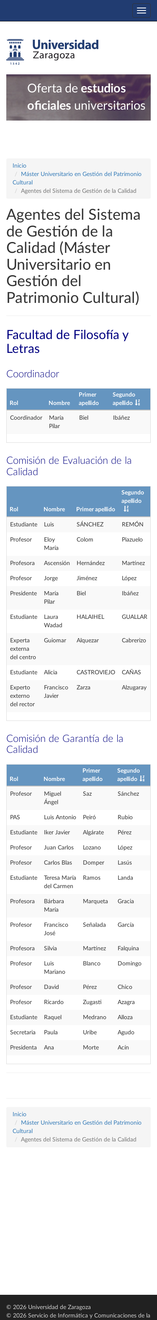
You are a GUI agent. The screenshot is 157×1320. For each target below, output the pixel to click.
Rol (14, 403)
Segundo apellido (132, 497)
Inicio (19, 166)
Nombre (59, 403)
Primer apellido (95, 510)
